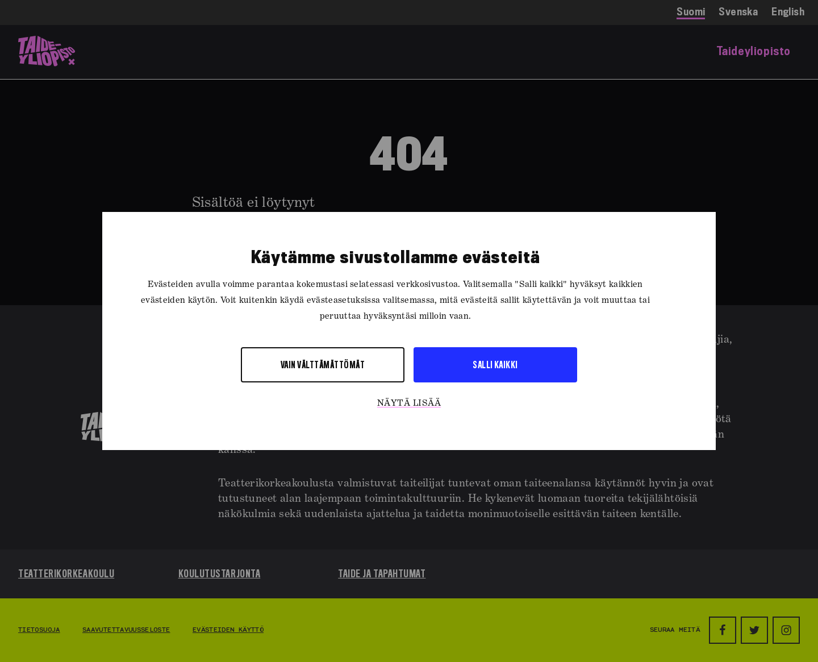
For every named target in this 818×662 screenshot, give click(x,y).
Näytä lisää (409, 403)
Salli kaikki (495, 364)
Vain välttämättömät (323, 364)
